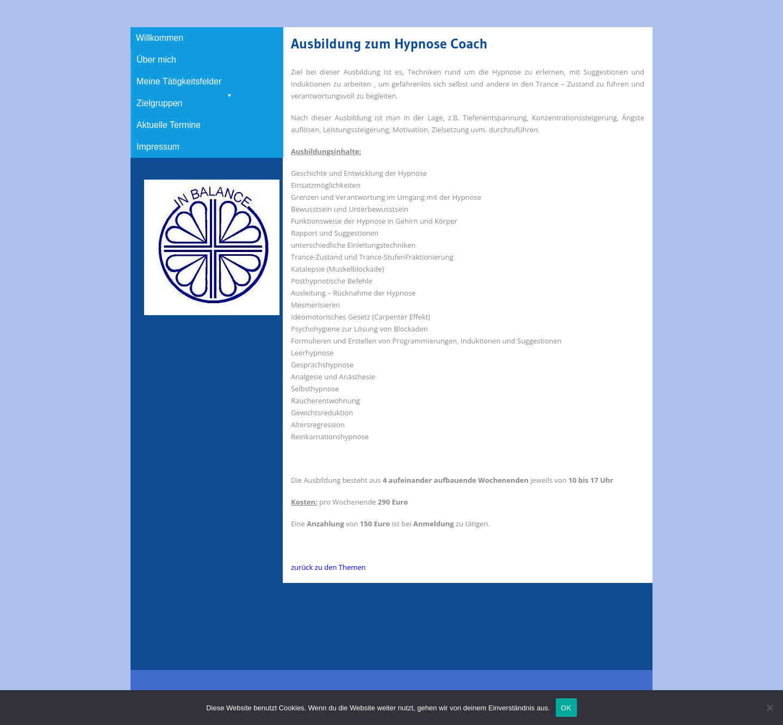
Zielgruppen (159, 103)
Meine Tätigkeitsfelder (184, 85)
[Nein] (769, 707)
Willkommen (159, 37)
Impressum (157, 146)
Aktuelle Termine (168, 125)
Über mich (156, 59)
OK (566, 708)
